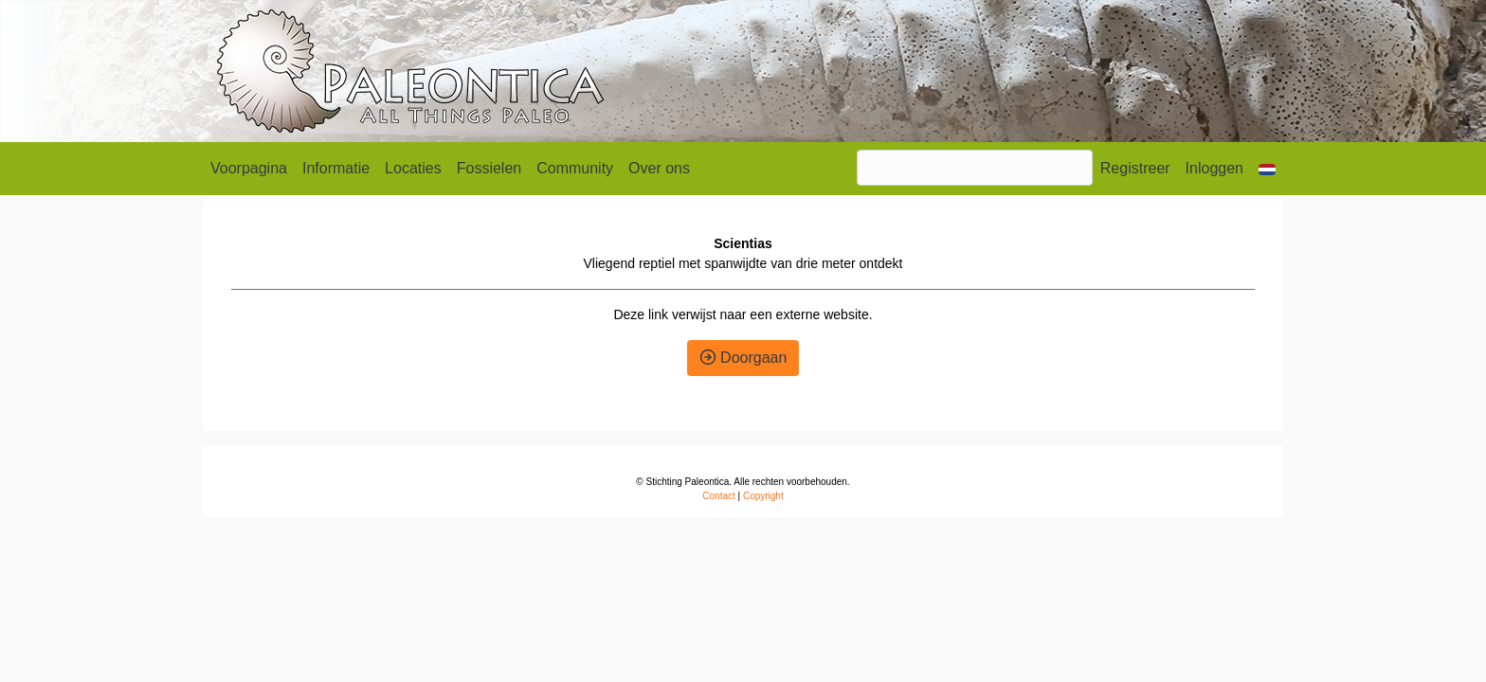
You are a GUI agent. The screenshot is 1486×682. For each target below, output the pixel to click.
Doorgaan (743, 358)
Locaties (413, 168)
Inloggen (1214, 168)
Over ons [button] (659, 168)
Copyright (763, 496)
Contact (718, 496)
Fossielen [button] (489, 168)
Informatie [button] (336, 168)
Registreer (1135, 168)
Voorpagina (248, 168)
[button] (1267, 169)
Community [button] (574, 168)
